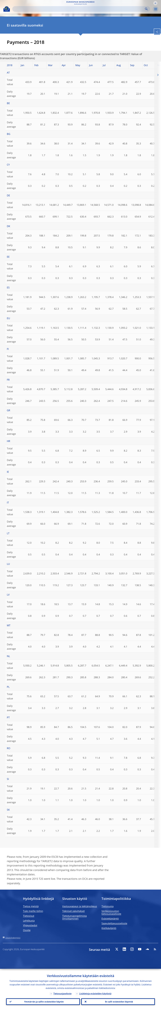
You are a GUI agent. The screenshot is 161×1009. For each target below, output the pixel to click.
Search (146, 9)
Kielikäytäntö (108, 928)
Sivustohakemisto (12, 937)
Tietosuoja (107, 906)
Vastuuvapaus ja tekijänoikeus (79, 906)
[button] (155, 3)
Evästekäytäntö (110, 918)
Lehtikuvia (29, 920)
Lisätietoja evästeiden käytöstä (95, 992)
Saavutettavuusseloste (114, 923)
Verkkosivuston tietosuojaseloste (111, 912)
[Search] (79, 9)
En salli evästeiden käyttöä (118, 1000)
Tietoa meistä (31, 906)
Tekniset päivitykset (73, 911)
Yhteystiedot (30, 925)
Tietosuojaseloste (62, 992)
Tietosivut (28, 915)
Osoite (27, 930)
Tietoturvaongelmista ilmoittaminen (74, 917)
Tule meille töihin (33, 911)
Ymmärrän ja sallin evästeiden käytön (43, 1000)
